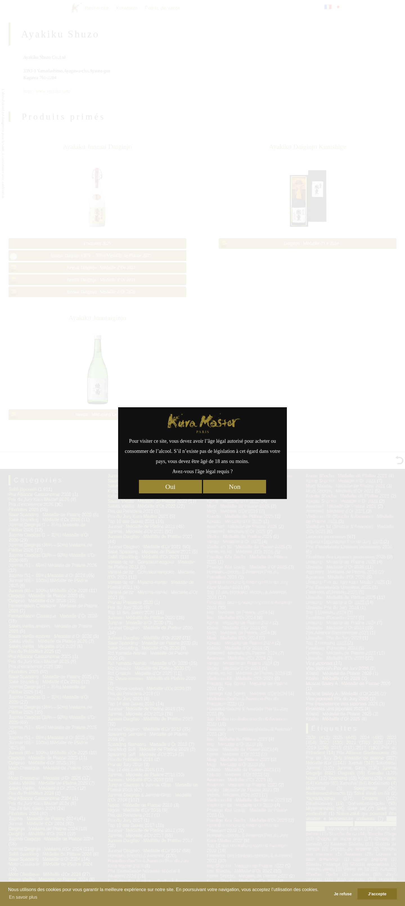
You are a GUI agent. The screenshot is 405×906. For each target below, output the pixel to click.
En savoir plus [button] (23, 897)
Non (234, 486)
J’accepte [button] (377, 894)
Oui (170, 486)
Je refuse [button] (343, 894)
